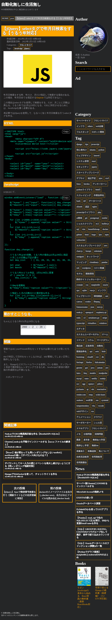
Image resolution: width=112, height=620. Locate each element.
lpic (100, 234)
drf (84, 201)
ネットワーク (93, 256)
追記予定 (92, 178)
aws (105, 245)
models (93, 373)
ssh (77, 268)
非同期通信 (81, 462)
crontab (79, 285)
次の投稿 (19, 520)
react (94, 161)
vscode (101, 406)
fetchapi (79, 362)
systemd (104, 400)
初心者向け (81, 150)
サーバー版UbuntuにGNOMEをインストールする (91, 484)
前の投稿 (55, 520)
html (87, 234)
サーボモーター (83, 422)
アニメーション (83, 417)
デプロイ (80, 178)
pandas (104, 262)
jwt (107, 368)
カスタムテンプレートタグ (88, 245)
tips (86, 144)
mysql (79, 378)
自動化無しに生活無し (21, 4)
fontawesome (82, 307)
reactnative (101, 389)
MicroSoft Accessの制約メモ (89, 492)
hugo (94, 234)
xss (92, 411)
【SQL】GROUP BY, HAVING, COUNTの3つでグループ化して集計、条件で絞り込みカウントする (92, 533)
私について (104, 451)
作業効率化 (99, 195)
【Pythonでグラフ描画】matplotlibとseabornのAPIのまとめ (92, 555)
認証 (87, 206)
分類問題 (88, 434)
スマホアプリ (82, 428)
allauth (79, 206)
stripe (104, 318)
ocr (77, 384)
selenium (98, 251)
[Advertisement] (37, 425)
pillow (100, 384)
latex (78, 373)
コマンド (80, 340)
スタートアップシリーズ (87, 172)
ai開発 (79, 218)
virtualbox (92, 323)
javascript (95, 144)
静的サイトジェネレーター (88, 279)
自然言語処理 (82, 457)
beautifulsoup (94, 229)
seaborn (79, 400)
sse (97, 400)
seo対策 (89, 400)
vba (93, 406)
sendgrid (80, 256)
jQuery (27, 48)
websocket (80, 240)
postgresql (94, 218)
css (87, 285)
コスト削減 (99, 268)
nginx (94, 206)
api (91, 351)
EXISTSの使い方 (84, 497)
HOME (5, 18)
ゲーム (105, 334)
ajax (100, 178)
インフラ (80, 126)
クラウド (98, 417)
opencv (91, 384)
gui (86, 368)
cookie (88, 301)
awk (97, 351)
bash (78, 201)
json (92, 307)
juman (100, 368)
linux (78, 184)
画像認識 (92, 451)
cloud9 (90, 357)
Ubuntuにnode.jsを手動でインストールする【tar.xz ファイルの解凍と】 (37, 471)
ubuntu (93, 150)
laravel (96, 155)
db (103, 357)
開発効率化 (81, 351)
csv (97, 357)
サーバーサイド (83, 120)
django (79, 144)
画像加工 (80, 451)
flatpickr (40, 97)
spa (77, 290)
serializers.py (93, 318)
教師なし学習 (82, 445)
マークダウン (103, 340)
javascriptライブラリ (85, 212)
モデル (79, 273)
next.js (100, 307)
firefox (89, 362)
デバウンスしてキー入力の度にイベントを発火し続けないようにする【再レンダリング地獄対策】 (37, 492)
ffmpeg (97, 301)
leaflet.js (105, 223)
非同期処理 (97, 457)
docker (105, 229)
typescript (80, 323)
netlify (94, 378)
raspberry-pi (101, 312)
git (86, 218)
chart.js (79, 251)
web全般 (99, 126)
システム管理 (82, 161)
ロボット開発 (98, 132)
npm (107, 234)
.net (106, 296)
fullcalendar (100, 362)
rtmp (91, 394)
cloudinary (94, 262)
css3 (107, 178)
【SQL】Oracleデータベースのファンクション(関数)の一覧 (92, 544)
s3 (84, 318)
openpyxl (89, 312)
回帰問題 (99, 434)
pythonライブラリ (84, 189)
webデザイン (82, 411)
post (12, 18)
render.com (81, 394)
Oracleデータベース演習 (88, 503)
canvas (79, 301)
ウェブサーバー (83, 296)
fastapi (88, 251)
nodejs (102, 378)
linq (85, 373)
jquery (94, 167)
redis (78, 318)
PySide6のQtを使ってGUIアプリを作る (92, 510)
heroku (87, 184)
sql (77, 229)
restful (104, 218)
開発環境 (90, 273)
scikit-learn (100, 394)
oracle (105, 285)
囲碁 (78, 439)
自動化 (100, 346)
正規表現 (90, 346)
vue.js (92, 290)
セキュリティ (82, 167)
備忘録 (79, 346)
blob (103, 351)
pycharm (80, 389)
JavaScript (18, 48)
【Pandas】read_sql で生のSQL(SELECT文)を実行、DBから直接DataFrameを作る (92, 520)
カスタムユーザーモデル (87, 334)
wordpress (86, 268)
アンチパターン (100, 184)
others (90, 126)
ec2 (97, 223)
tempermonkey (82, 406)
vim (83, 229)
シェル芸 (98, 422)
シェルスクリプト (84, 223)
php (99, 212)
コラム (91, 340)
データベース (95, 201)
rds (92, 389)
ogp (83, 384)
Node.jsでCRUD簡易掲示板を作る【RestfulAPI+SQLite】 (37, 461)
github (79, 234)
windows (103, 323)
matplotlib (95, 285)
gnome (79, 368)
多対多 (87, 439)
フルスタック (82, 132)
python (101, 150)
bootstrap (80, 357)
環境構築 (98, 296)
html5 (98, 189)
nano (87, 378)
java (92, 368)
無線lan (95, 445)
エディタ (80, 328)
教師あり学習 (99, 439)
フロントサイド (26, 45)
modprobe (103, 373)
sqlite (84, 290)
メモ (78, 434)
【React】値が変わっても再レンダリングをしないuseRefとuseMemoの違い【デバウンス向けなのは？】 (37, 482)
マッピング (81, 262)
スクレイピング (83, 195)
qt (87, 389)
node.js (79, 312)
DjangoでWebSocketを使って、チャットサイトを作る (37, 502)
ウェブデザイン (83, 155)
